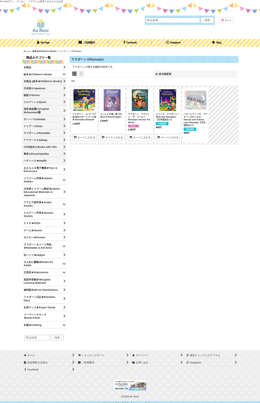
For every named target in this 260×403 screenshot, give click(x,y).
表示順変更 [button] (163, 74)
